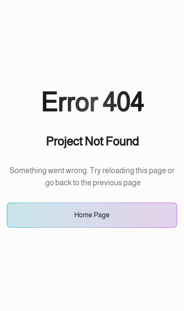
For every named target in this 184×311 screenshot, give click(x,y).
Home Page (92, 215)
